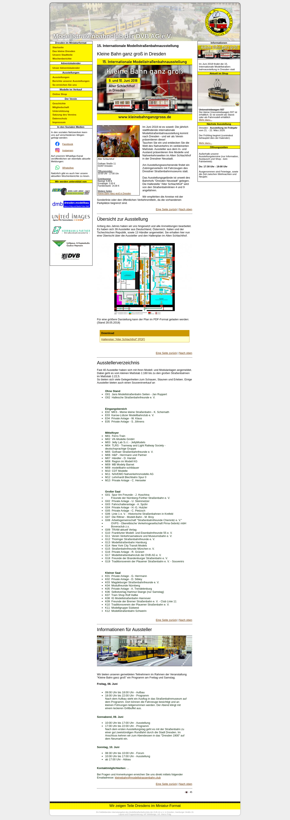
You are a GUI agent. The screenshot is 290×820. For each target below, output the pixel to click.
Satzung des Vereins (64, 114)
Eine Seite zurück (166, 209)
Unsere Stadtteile (62, 54)
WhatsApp (68, 167)
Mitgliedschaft (60, 107)
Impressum (59, 122)
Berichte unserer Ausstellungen (71, 81)
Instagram (67, 150)
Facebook (67, 144)
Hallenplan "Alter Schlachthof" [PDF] (123, 339)
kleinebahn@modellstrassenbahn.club (138, 777)
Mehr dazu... (205, 119)
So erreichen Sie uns (64, 84)
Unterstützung (60, 111)
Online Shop (59, 94)
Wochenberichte (62, 58)
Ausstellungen (60, 77)
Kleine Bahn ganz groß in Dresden (114, 193)
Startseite (58, 47)
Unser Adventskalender (66, 67)
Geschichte (59, 103)
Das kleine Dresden (63, 51)
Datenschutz (59, 118)
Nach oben (185, 209)
